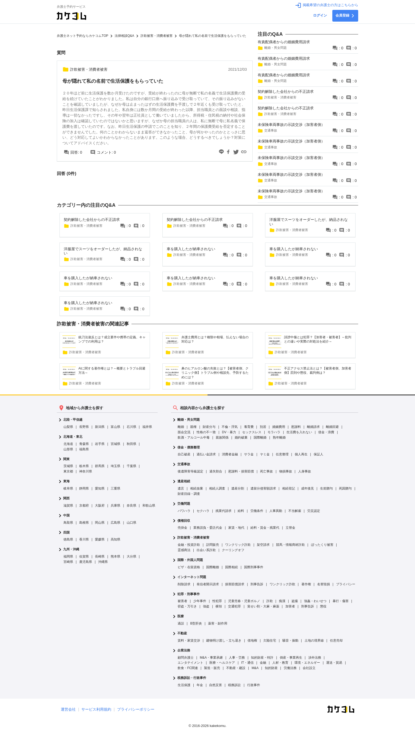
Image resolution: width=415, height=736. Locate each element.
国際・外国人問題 (190, 560)
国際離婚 (260, 437)
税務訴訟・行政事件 (191, 678)
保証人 (318, 454)
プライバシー (345, 584)
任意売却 (336, 640)
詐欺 (269, 601)
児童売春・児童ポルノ (244, 601)
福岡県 (68, 556)
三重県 (115, 488)
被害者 (182, 601)
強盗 (206, 606)
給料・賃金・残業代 (264, 528)
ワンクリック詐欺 (238, 545)
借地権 (252, 640)
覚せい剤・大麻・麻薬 (263, 606)
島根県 (84, 522)
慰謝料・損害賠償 (241, 471)
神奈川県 (85, 471)
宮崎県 (68, 562)
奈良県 (131, 505)
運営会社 (68, 709)
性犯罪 (217, 601)
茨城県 (68, 466)
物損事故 (285, 471)
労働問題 (183, 504)
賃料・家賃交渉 (189, 640)
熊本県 (115, 556)
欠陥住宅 (269, 640)
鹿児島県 (85, 562)
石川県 (131, 427)
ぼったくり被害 (322, 545)
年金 (200, 685)
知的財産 (271, 668)
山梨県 (68, 427)
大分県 (131, 556)
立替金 (290, 528)
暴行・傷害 (341, 601)
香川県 (84, 539)
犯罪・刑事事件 (188, 594)
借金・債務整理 (188, 447)
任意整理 (282, 454)
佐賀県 (84, 556)
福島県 (84, 449)
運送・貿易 (334, 663)
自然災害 (215, 685)
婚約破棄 (241, 437)
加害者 (290, 606)
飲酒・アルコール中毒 (194, 437)
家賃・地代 (236, 528)
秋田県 (131, 444)
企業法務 (183, 650)
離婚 (181, 427)
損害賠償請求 (234, 584)
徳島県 (68, 539)
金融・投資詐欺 (189, 545)
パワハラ (184, 511)
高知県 (115, 539)
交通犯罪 (234, 606)
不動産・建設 (235, 668)
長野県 (84, 427)
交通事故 (183, 464)
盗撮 (295, 601)
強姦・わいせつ (315, 601)
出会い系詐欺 (206, 550)
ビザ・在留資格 (189, 567)
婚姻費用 (278, 427)
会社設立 (309, 668)
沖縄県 (103, 562)
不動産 (182, 633)
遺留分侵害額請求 (263, 488)
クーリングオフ (233, 550)
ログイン (320, 15)
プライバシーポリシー (135, 709)
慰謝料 (296, 427)
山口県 (131, 522)
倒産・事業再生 (291, 657)
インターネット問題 (191, 577)
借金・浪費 (326, 432)
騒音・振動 (290, 640)
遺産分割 (237, 488)
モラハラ (274, 432)
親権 (193, 427)
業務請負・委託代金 (207, 528)
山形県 (68, 449)
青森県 (84, 444)
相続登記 (288, 488)
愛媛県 (100, 539)
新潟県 (100, 427)
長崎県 (100, 556)
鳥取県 (68, 522)
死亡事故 (266, 471)
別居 (263, 427)
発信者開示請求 (208, 584)
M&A (255, 668)
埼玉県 (115, 466)
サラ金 (249, 454)
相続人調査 (217, 488)
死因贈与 (345, 488)
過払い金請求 (206, 454)
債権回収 (183, 521)
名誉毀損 (323, 584)
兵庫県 (115, 505)
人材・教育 (280, 663)
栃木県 (84, 466)
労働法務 (290, 668)
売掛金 (182, 528)
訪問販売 (212, 545)
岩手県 (100, 444)
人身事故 (304, 471)
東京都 (68, 471)
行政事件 (253, 685)
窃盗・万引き (187, 606)
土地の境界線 (314, 640)
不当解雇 (294, 511)
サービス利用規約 (96, 709)
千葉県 (131, 466)
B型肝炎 (196, 623)
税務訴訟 (234, 685)
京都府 (84, 505)
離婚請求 (313, 427)
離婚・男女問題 (188, 419)
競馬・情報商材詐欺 (290, 545)
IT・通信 (247, 663)
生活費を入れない (299, 432)
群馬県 (100, 466)
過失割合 (215, 471)
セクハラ (203, 511)
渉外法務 (314, 657)
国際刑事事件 (253, 567)
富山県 (115, 427)
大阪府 (100, 505)
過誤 (181, 623)
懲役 (323, 606)
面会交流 (184, 432)
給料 (241, 511)
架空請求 (263, 545)
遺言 (181, 488)
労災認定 (313, 511)
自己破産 (184, 454)
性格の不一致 (206, 432)
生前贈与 (326, 488)
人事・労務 (237, 657)
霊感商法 (184, 550)
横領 (219, 606)
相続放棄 (196, 488)
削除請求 (184, 584)
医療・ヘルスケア (222, 663)
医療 (180, 616)
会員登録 (345, 16)
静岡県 (84, 488)
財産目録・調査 (189, 494)
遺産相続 (183, 481)
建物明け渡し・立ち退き (223, 640)
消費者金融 (230, 454)
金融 (263, 663)
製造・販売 (212, 668)
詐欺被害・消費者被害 (193, 537)
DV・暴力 (229, 432)
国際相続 (231, 567)
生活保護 (184, 685)
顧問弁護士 (186, 657)
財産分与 (209, 427)
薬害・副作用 (217, 623)
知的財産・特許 (262, 657)
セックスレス (251, 432)
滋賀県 (68, 505)
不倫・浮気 (230, 427)
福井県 (147, 427)
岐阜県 (68, 488)
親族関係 (222, 437)
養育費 (249, 427)
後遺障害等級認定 (190, 471)
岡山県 (100, 522)
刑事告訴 (256, 584)
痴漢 (282, 601)
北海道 (68, 444)
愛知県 (100, 488)
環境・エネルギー (307, 663)
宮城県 (115, 444)
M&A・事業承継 (211, 657)
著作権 (306, 584)
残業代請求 (224, 511)
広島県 (115, 522)
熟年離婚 (279, 437)
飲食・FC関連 (188, 668)
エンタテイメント (190, 663)
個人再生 (301, 454)
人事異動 (275, 511)
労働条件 (256, 511)
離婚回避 (332, 427)
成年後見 (307, 488)
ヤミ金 (265, 454)
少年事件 (199, 601)
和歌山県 (148, 505)
